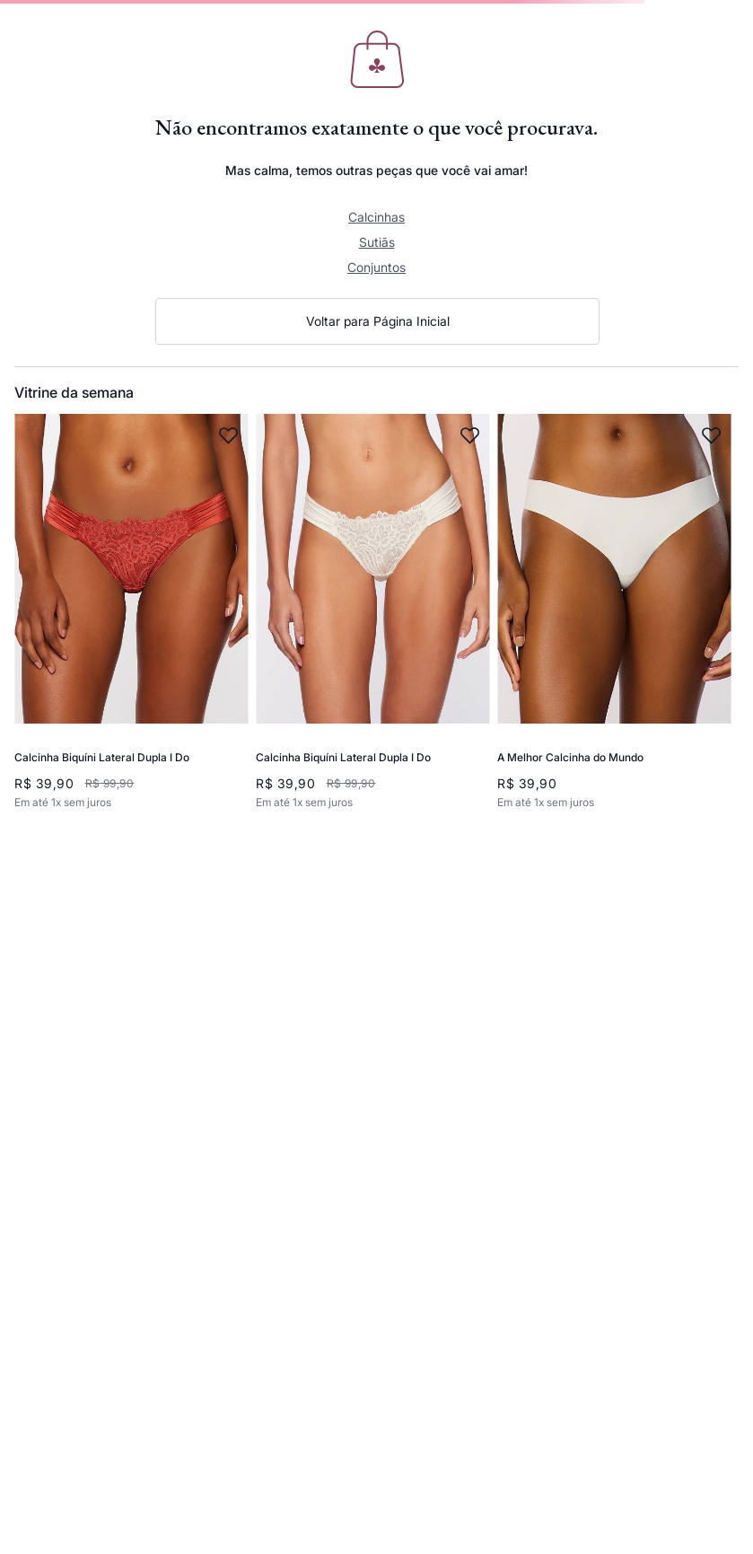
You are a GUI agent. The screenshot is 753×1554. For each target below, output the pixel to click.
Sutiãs (377, 242)
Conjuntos (376, 267)
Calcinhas (376, 216)
